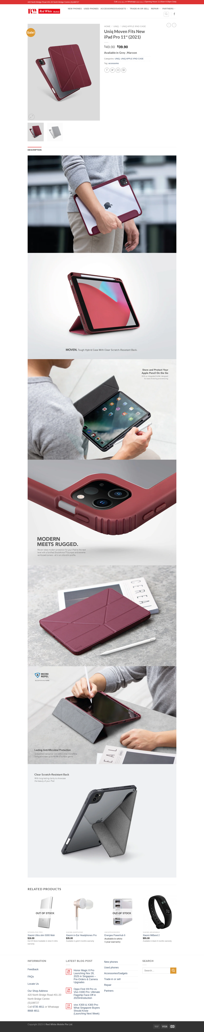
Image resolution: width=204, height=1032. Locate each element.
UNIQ (116, 26)
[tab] (35, 150)
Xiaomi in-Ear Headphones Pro (81, 935)
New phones (75, 9)
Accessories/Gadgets (114, 8)
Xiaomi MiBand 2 (151, 935)
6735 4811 (121, 2)
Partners (168, 8)
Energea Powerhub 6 (114, 935)
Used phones (91, 9)
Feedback (33, 969)
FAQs (31, 976)
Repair (156, 8)
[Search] (166, 14)
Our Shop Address (38, 990)
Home (107, 26)
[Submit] (173, 971)
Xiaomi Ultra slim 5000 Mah (41, 935)
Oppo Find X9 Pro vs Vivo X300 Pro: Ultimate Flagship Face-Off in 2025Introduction (87, 993)
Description (35, 150)
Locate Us (33, 983)
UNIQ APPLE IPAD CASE (134, 26)
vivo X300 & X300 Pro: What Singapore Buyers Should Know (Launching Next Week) (87, 1009)
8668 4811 (139, 2)
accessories (113, 63)
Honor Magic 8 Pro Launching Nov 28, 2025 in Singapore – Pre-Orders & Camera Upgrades (86, 976)
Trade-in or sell (139, 9)
